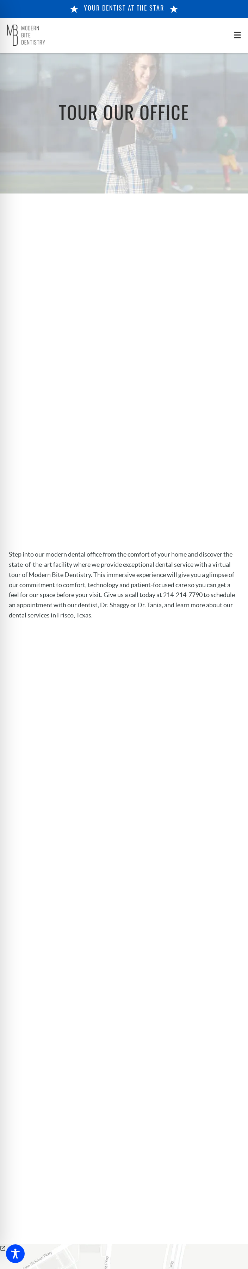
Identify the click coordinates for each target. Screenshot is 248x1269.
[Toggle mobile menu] (237, 35)
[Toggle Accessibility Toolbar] (15, 1254)
